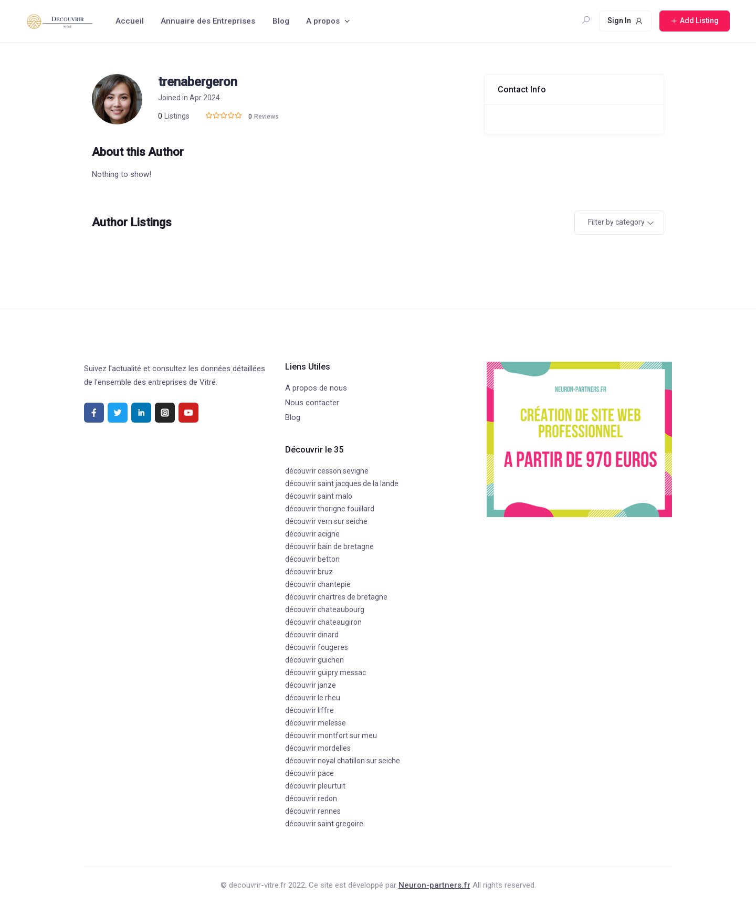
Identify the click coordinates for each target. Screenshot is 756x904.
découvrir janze (310, 685)
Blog (280, 21)
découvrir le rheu (312, 697)
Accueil (130, 21)
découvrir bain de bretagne (329, 546)
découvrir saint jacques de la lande (341, 483)
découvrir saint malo (318, 496)
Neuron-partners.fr (434, 885)
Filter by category (616, 222)
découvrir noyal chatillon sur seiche (342, 760)
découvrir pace (309, 773)
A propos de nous (316, 388)
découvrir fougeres (316, 647)
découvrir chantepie (318, 584)
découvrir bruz (309, 571)
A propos (323, 21)
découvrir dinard (312, 634)
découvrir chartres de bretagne (336, 597)
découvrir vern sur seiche (326, 521)
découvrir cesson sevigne (327, 471)
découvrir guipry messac (325, 672)
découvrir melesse (315, 723)
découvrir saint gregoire (324, 823)
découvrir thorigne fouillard (329, 508)
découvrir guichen (314, 660)
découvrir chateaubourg (324, 609)
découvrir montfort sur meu (331, 735)
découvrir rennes (313, 811)
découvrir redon (311, 798)
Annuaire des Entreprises (208, 21)
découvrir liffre (309, 710)
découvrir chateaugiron (323, 622)
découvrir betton (312, 559)
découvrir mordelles (318, 748)
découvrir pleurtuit (315, 786)
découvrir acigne (312, 534)
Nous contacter (312, 402)
